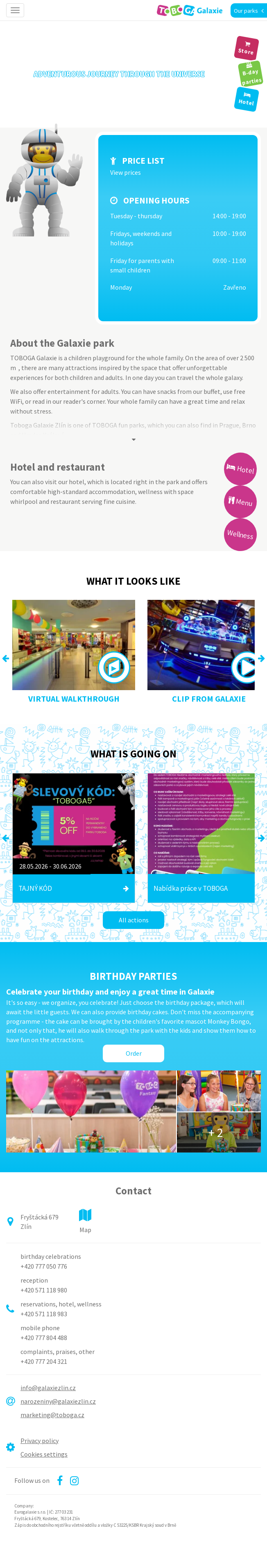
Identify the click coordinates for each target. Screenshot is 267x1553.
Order (134, 1053)
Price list (143, 160)
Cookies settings (44, 1454)
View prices (125, 172)
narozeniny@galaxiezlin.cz (58, 1401)
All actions (134, 920)
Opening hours (156, 200)
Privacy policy (39, 1440)
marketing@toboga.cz (52, 1415)
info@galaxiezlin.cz (48, 1388)
